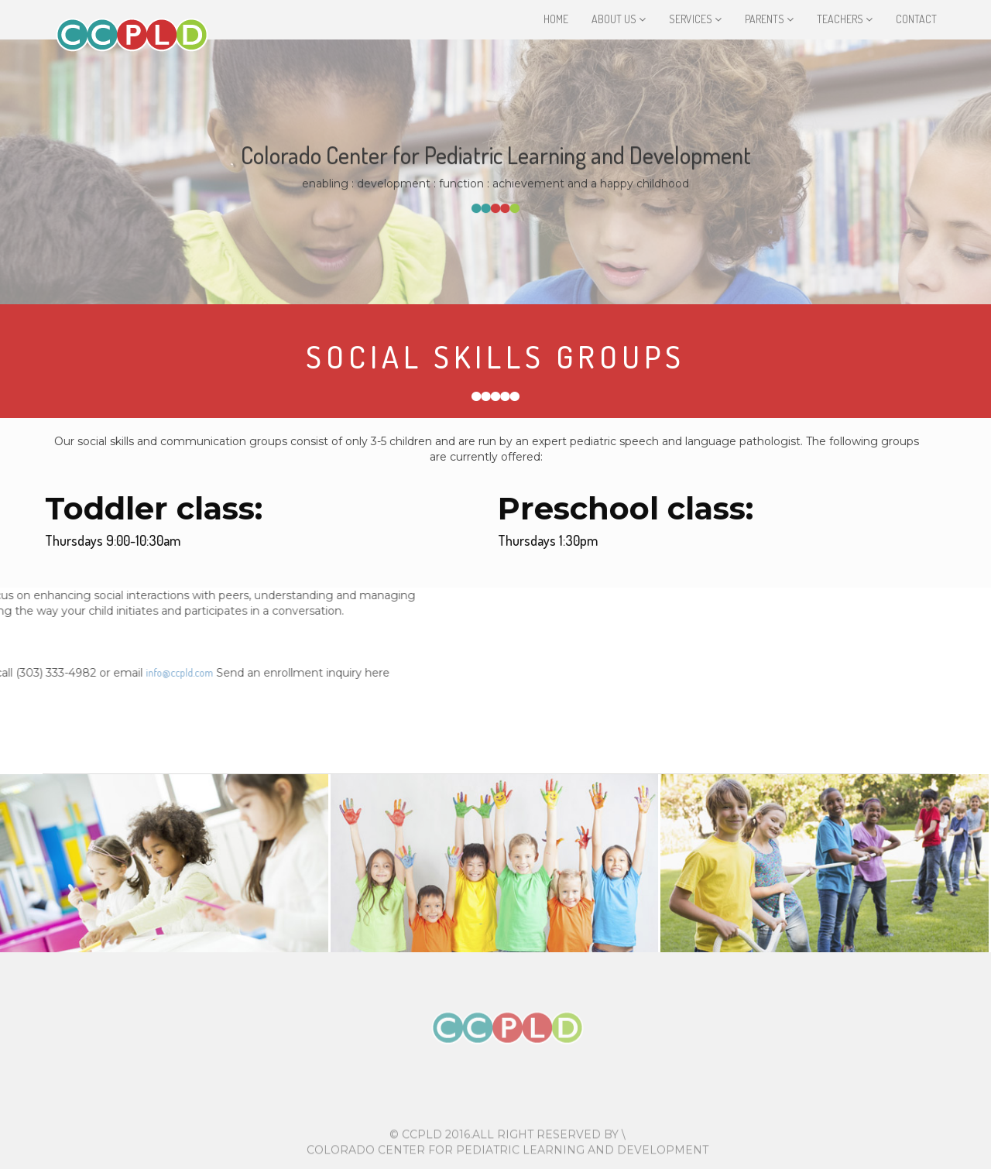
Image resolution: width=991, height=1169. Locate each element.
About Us (619, 19)
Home (556, 19)
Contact (916, 19)
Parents (769, 19)
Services (695, 19)
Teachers (845, 19)
